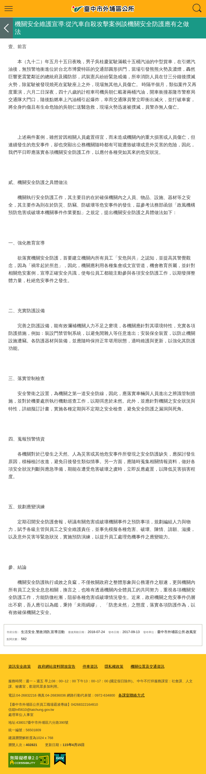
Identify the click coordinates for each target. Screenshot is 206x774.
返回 (6, 27)
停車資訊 (85, 666)
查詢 (197, 8)
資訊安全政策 (18, 666)
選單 (8, 8)
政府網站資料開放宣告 (53, 666)
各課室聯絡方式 (130, 694)
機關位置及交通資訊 (139, 666)
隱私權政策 (108, 666)
